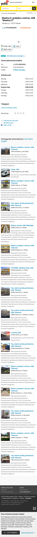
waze (16, 46)
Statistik (22, 498)
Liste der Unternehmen (8, 13)
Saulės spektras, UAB (11, 496)
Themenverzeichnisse (7, 492)
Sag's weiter (6, 125)
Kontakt (20, 496)
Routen (26, 489)
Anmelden (28, 498)
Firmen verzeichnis (16, 2)
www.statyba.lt (5, 501)
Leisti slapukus (10, 532)
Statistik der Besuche (9, 121)
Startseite (3, 489)
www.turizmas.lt (5, 502)
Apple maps (6, 49)
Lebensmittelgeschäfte (9, 108)
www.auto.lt (24, 501)
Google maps (6, 46)
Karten (22, 487)
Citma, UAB (15, 169)
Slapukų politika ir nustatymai (10, 498)
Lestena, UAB (16, 333)
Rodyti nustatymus (28, 532)
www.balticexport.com (17, 502)
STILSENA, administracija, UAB (22, 268)
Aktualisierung (7, 123)
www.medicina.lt (14, 501)
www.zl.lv (17, 504)
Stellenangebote (25, 492)
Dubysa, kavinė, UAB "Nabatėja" (22, 225)
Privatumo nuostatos (29, 496)
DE (33, 2)
